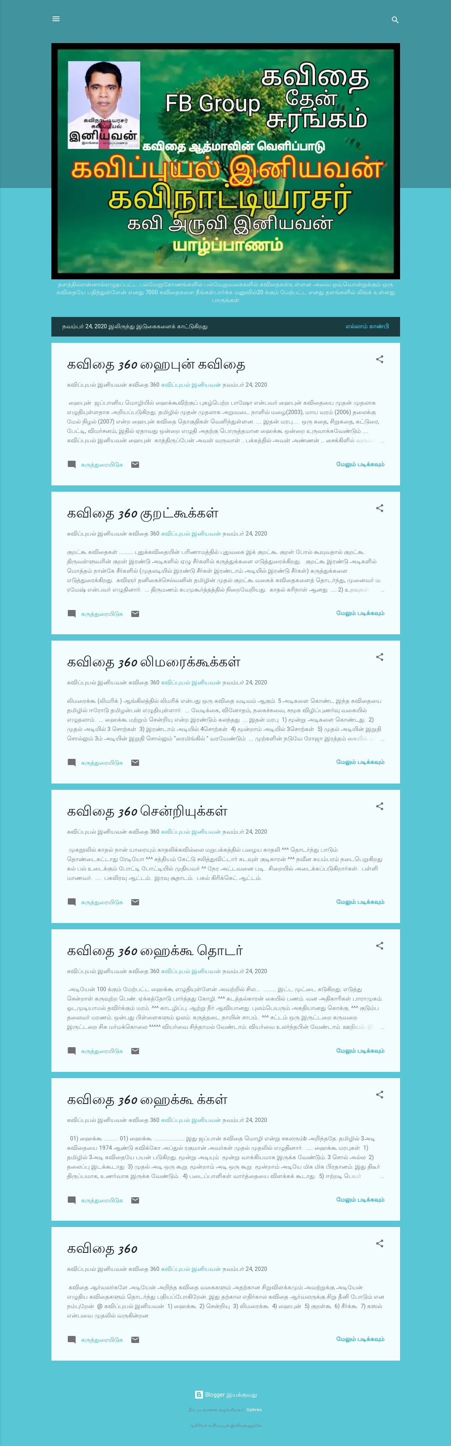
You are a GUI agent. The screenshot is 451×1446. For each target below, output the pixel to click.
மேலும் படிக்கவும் (360, 464)
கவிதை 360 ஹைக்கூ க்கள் (147, 1099)
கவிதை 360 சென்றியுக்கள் (147, 811)
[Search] (395, 21)
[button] (379, 361)
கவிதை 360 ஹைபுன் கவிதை (156, 364)
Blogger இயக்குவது (225, 1394)
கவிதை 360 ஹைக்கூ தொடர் (155, 950)
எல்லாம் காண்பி (367, 326)
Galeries (254, 1409)
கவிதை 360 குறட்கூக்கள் (142, 513)
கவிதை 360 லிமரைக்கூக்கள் (153, 661)
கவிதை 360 (102, 1248)
